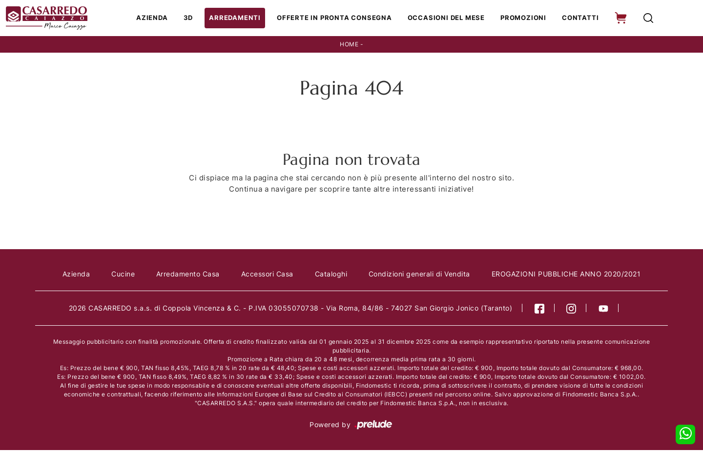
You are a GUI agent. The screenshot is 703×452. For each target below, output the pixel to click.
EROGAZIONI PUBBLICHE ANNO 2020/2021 (567, 275)
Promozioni (522, 18)
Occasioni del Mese (447, 18)
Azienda (160, 18)
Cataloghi (331, 275)
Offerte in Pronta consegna (337, 18)
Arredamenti (241, 18)
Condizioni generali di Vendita (420, 275)
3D (195, 18)
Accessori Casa (267, 275)
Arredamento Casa (187, 275)
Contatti (578, 18)
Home (349, 45)
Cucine (122, 275)
